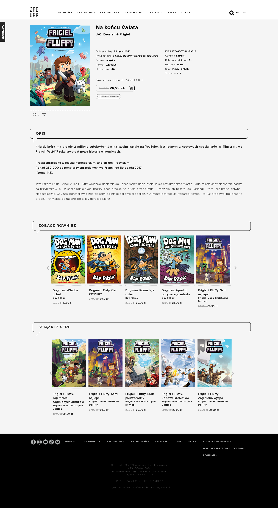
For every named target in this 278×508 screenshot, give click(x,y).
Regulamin (210, 455)
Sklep (172, 13)
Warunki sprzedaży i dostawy (223, 448)
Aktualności (135, 13)
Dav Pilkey (59, 298)
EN (244, 13)
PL (238, 13)
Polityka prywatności (218, 441)
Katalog (156, 13)
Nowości (65, 13)
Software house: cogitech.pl (151, 487)
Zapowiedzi (86, 13)
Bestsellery (110, 13)
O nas (185, 13)
